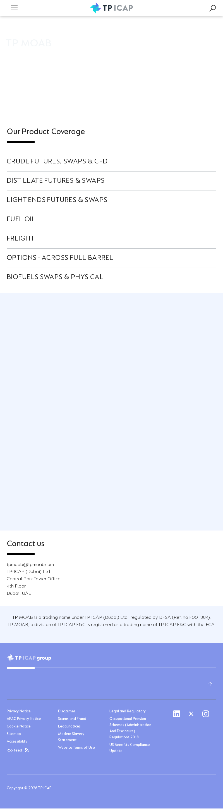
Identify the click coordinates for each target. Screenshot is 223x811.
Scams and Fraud (72, 719)
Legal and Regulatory (127, 712)
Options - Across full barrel (60, 258)
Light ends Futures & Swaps (57, 200)
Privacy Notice (19, 712)
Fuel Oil (21, 219)
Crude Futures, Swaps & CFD (57, 161)
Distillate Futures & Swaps (55, 181)
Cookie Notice (19, 727)
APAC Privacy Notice (24, 719)
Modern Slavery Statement (71, 737)
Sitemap (14, 734)
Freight (21, 238)
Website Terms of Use (76, 748)
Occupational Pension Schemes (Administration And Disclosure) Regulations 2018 (130, 728)
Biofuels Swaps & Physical (55, 277)
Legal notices (69, 727)
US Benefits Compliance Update (129, 748)
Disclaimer (66, 712)
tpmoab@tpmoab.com (30, 564)
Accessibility (17, 742)
